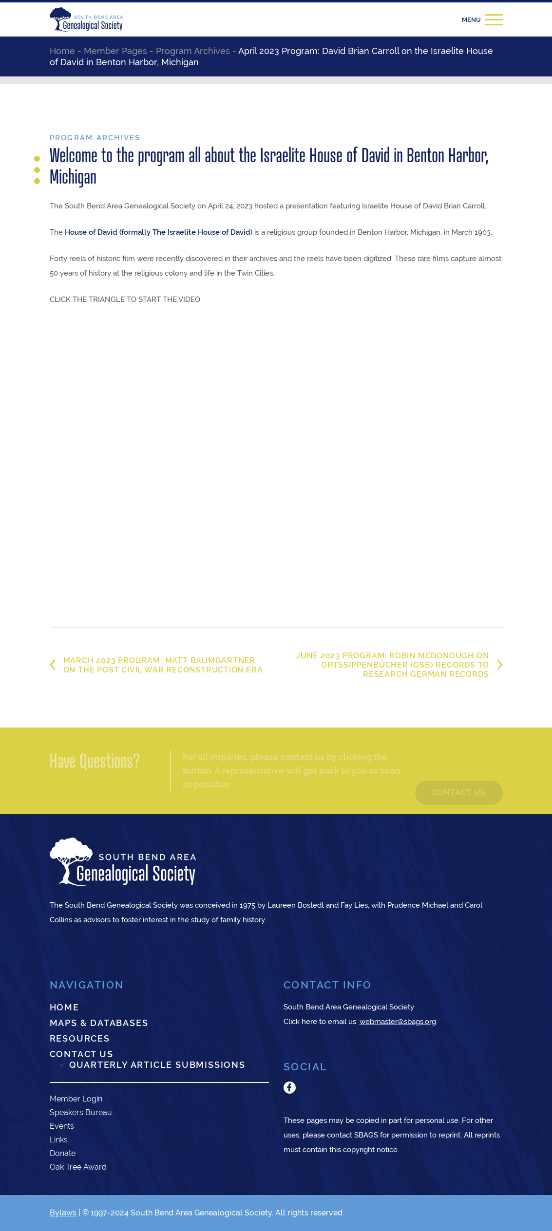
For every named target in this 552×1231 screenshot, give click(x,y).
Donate (63, 1153)
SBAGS (366, 1135)
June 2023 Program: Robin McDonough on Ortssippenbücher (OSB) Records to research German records (392, 665)
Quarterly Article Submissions (157, 1065)
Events (62, 1126)
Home (64, 1007)
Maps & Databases (99, 1023)
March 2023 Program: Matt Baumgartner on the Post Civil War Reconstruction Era (163, 665)
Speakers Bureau (81, 1112)
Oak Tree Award (78, 1167)
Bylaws (63, 1212)
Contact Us (82, 1054)
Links (59, 1139)
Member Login (76, 1098)
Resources (80, 1038)
